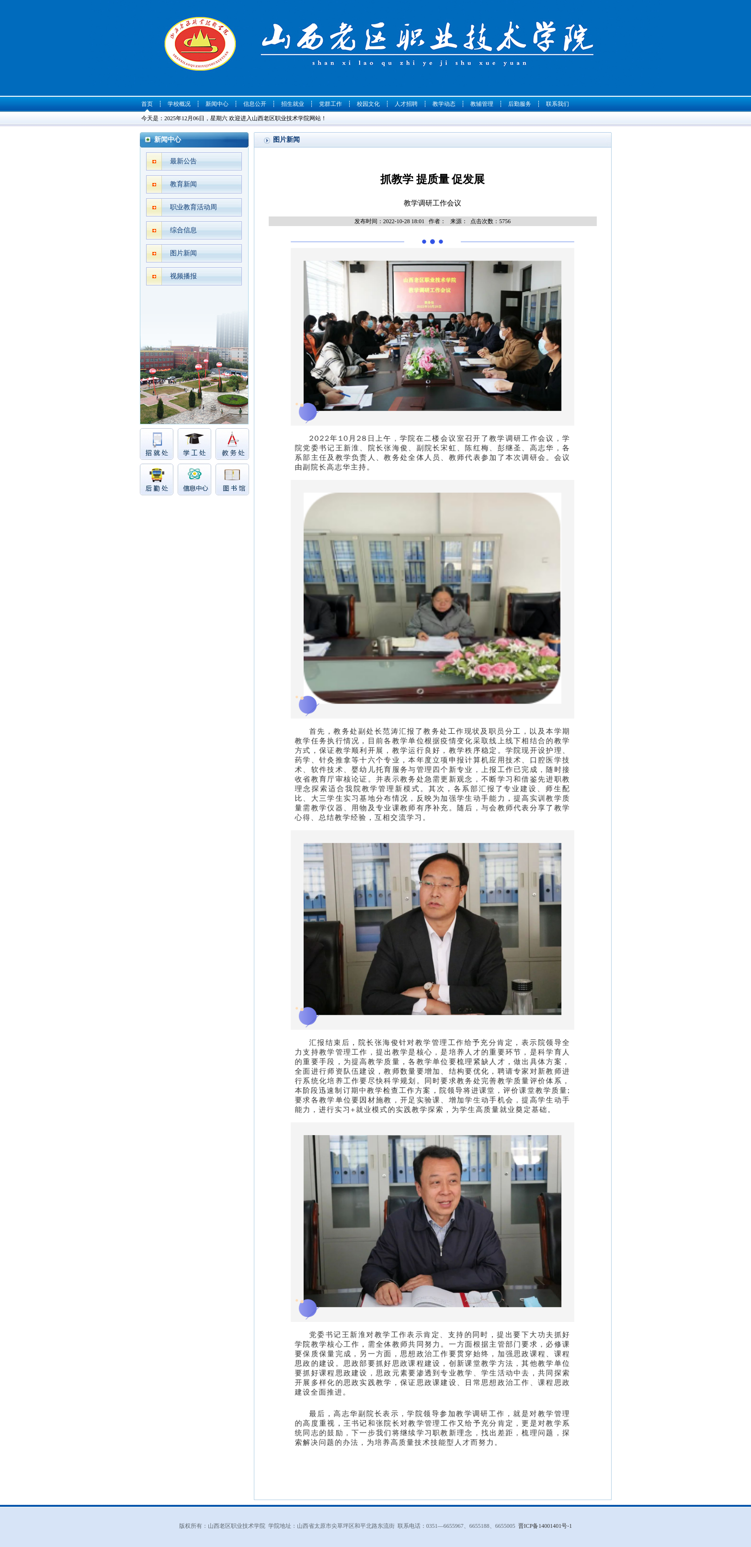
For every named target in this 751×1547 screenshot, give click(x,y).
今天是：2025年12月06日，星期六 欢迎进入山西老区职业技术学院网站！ (234, 118)
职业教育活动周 (193, 207)
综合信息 (183, 230)
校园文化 (368, 104)
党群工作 (330, 104)
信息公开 (254, 104)
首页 (147, 104)
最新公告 (183, 161)
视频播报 (183, 276)
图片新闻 (183, 253)
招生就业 (292, 104)
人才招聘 (406, 104)
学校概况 (179, 104)
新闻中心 (216, 104)
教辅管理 (481, 104)
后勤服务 (519, 104)
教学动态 (443, 104)
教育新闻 (183, 184)
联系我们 (557, 104)
